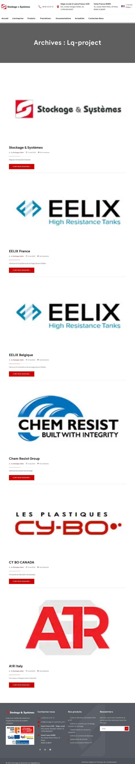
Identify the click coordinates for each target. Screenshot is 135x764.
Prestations (47, 18)
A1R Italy (15, 665)
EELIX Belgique (20, 355)
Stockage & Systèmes (25, 147)
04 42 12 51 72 (48, 7)
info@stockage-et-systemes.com (52, 721)
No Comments (44, 152)
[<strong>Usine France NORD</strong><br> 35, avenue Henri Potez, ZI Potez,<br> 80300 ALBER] (38, 734)
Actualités (83, 18)
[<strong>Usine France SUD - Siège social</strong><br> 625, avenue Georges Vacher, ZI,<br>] (38, 725)
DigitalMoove (35, 759)
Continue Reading (22, 166)
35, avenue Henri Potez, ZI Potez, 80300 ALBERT (53, 736)
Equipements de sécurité (78, 738)
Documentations (66, 18)
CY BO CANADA (21, 562)
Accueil (5, 18)
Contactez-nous (99, 18)
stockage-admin (18, 152)
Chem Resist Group (23, 458)
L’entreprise (18, 18)
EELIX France (19, 251)
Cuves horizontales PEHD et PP (81, 742)
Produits (32, 18)
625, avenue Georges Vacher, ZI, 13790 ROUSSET (52, 727)
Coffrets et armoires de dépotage (81, 735)
